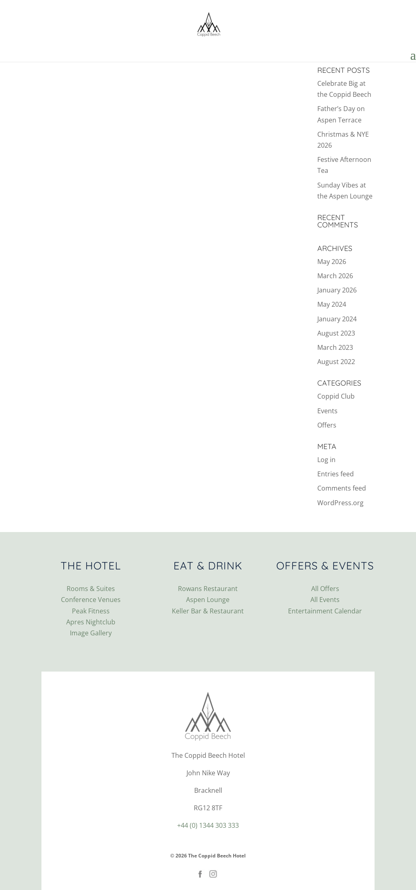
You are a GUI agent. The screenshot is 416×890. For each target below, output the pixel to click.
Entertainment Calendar (325, 610)
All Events (325, 599)
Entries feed (335, 473)
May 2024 (331, 304)
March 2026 (335, 275)
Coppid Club (336, 396)
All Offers (325, 588)
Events (327, 410)
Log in (326, 459)
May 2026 (331, 261)
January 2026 (337, 290)
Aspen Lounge (208, 599)
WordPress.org (340, 502)
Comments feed (341, 488)
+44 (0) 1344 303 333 (208, 825)
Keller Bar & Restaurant (208, 610)
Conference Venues (91, 599)
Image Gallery (91, 632)
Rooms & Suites (91, 588)
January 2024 (337, 318)
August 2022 (336, 361)
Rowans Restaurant (208, 588)
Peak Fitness (91, 610)
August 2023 (336, 333)
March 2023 (335, 347)
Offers (326, 425)
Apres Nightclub (90, 621)
